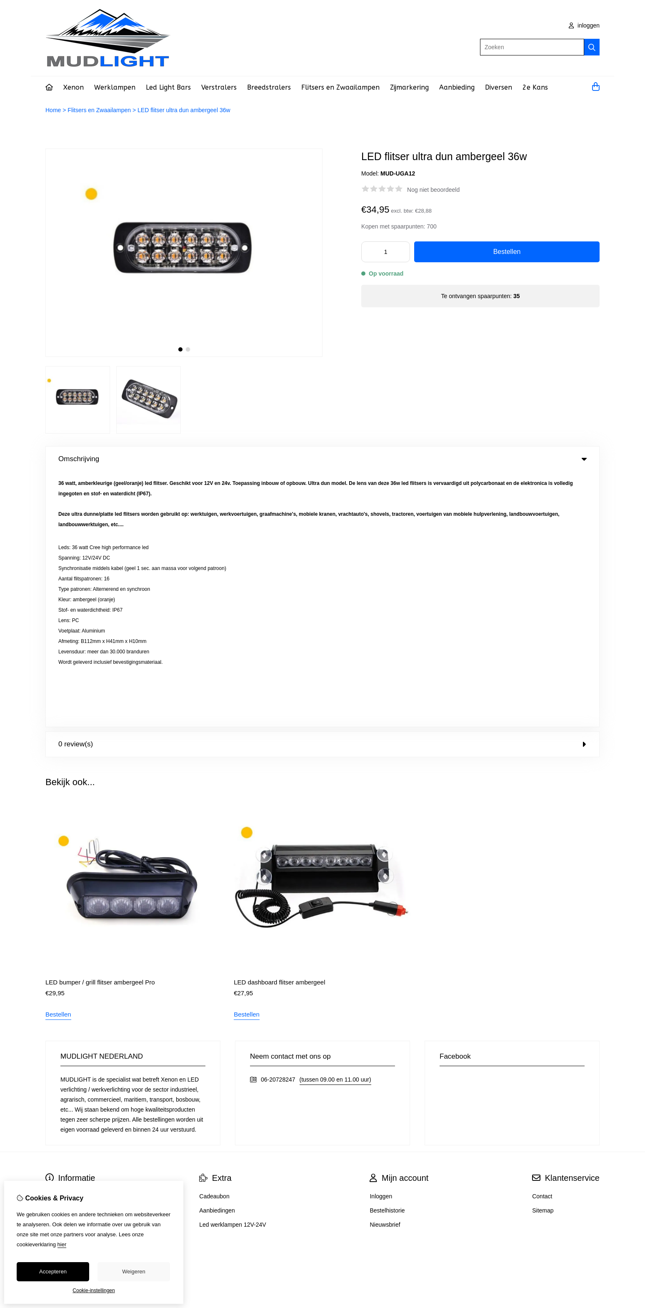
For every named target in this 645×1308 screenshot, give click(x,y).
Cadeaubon (214, 941)
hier (62, 1244)
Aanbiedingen (217, 955)
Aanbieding (457, 87)
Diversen (498, 87)
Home (53, 110)
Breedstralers (269, 87)
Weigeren (133, 1271)
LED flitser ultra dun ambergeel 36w (184, 110)
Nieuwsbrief (385, 969)
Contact (542, 941)
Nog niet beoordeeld (433, 189)
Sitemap (542, 955)
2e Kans (535, 87)
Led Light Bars (168, 87)
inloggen (584, 25)
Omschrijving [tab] (322, 459)
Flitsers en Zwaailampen (340, 87)
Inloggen (381, 941)
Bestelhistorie (387, 955)
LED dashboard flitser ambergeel (279, 727)
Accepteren (53, 1271)
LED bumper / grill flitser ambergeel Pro (100, 727)
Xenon (73, 87)
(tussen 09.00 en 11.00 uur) (335, 824)
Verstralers (219, 87)
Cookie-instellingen (93, 1290)
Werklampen (114, 87)
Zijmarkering (409, 87)
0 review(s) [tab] (322, 489)
